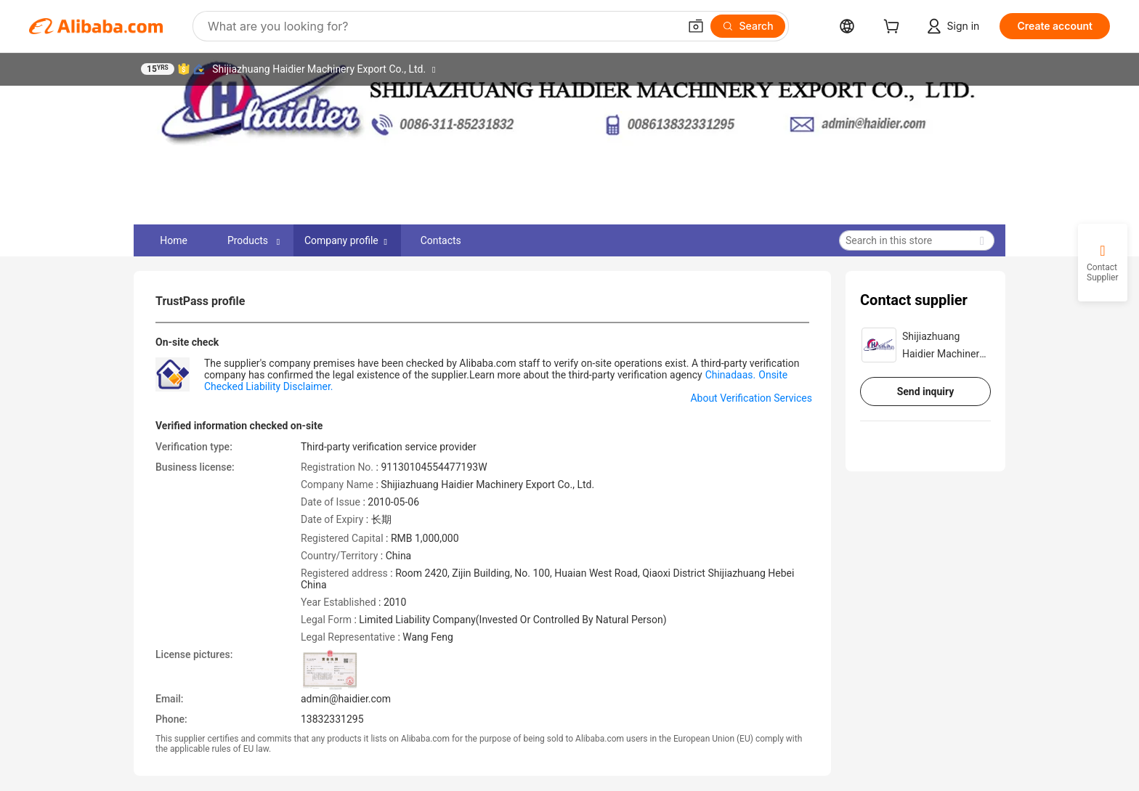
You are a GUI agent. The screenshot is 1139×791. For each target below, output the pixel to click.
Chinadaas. (730, 375)
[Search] (747, 26)
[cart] (894, 28)
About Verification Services (751, 398)
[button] (696, 26)
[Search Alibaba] (442, 26)
